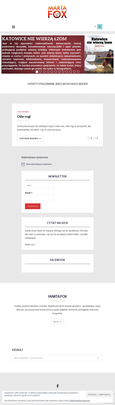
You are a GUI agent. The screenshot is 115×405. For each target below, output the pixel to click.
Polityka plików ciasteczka (79, 400)
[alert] (57, 164)
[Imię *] (39, 185)
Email (28, 193)
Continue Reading (28, 138)
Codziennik (23, 111)
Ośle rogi (24, 116)
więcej (56, 322)
